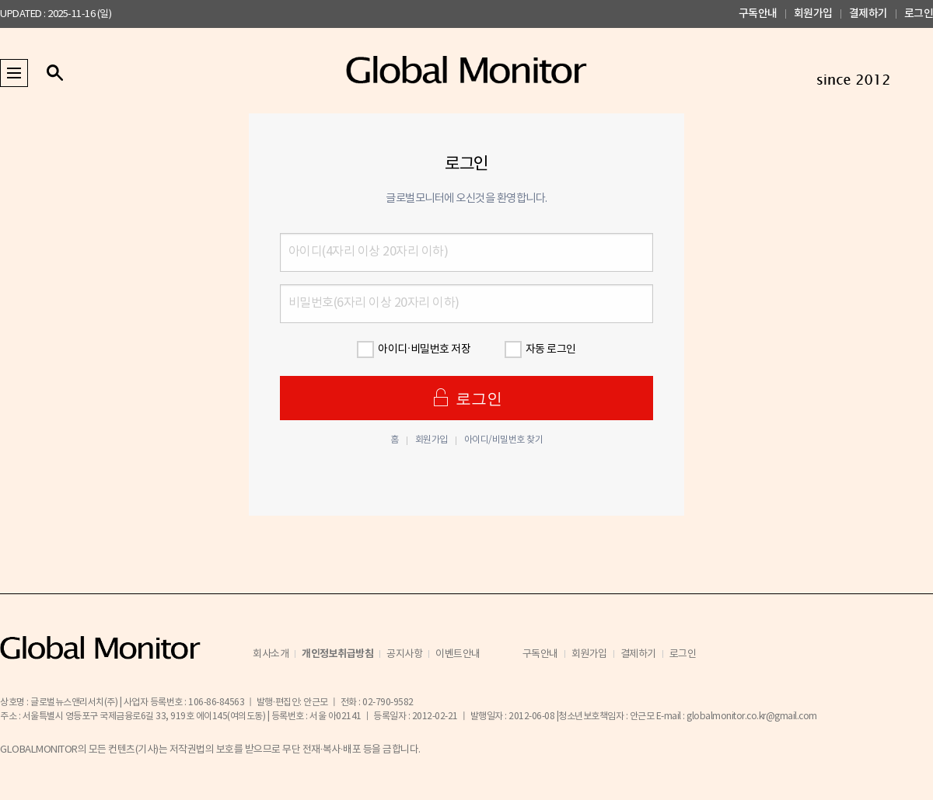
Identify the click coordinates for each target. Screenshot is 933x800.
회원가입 (813, 13)
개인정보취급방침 (337, 654)
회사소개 (270, 654)
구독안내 (758, 13)
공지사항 (404, 654)
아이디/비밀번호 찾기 (503, 440)
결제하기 (868, 13)
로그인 (919, 13)
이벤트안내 (457, 654)
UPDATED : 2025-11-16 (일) (55, 14)
